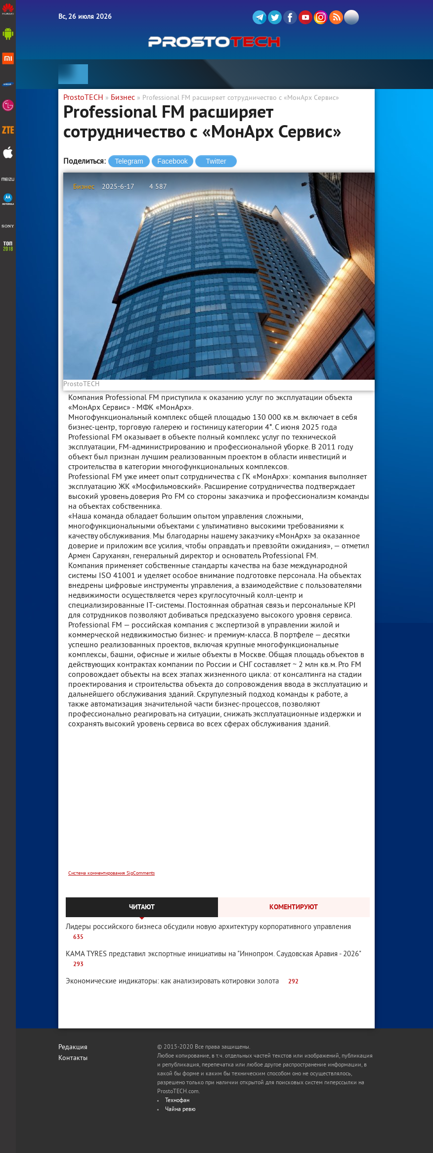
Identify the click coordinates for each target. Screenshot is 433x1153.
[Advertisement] (219, 806)
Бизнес (83, 187)
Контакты (72, 1058)
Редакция (72, 1047)
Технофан (177, 1101)
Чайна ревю (180, 1109)
